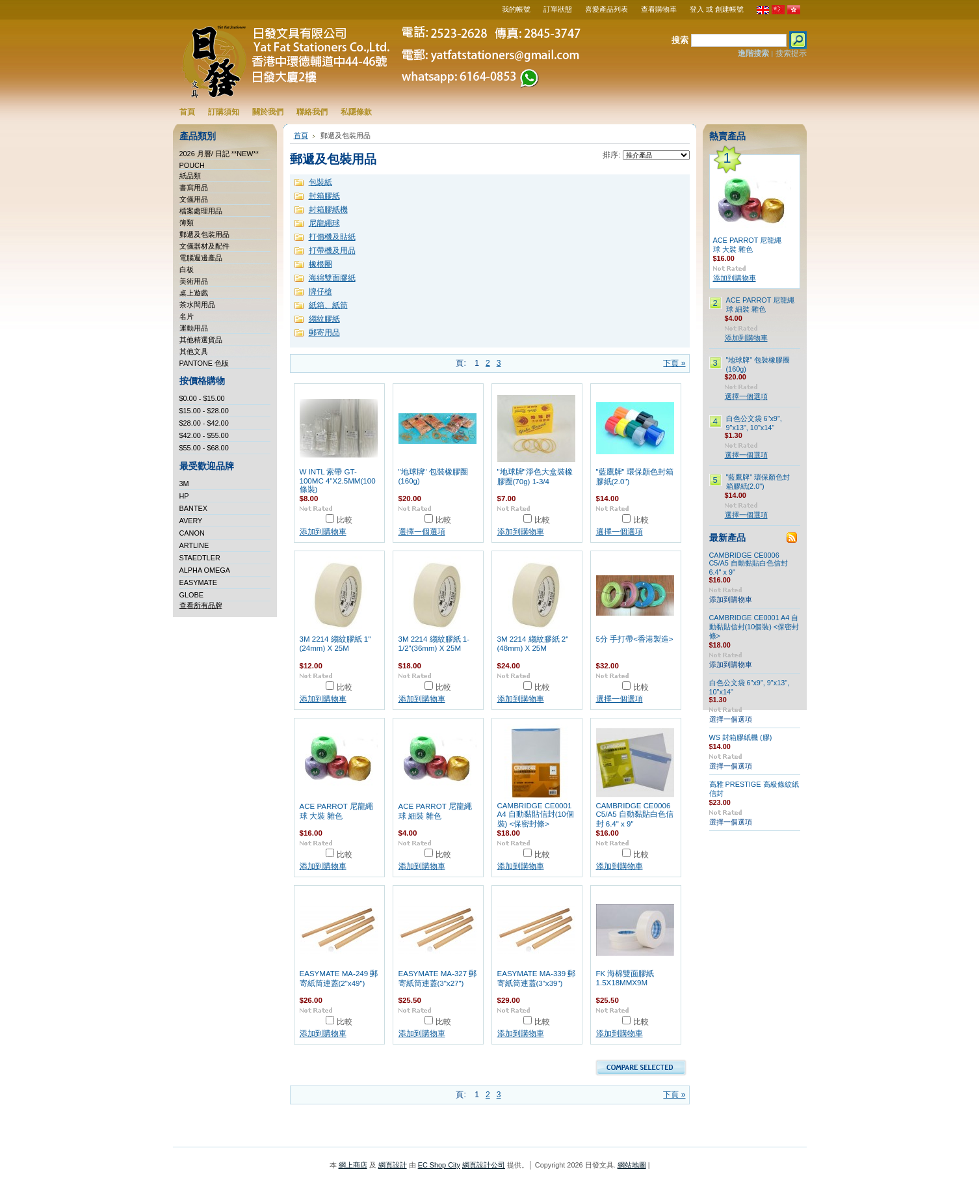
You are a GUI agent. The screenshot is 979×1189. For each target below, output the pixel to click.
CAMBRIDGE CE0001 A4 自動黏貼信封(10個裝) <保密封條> (535, 815)
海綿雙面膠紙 (332, 277)
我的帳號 (516, 9)
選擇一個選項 (421, 532)
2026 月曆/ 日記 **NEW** (219, 153)
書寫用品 (193, 187)
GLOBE (191, 595)
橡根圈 (320, 264)
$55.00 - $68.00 (204, 448)
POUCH (192, 165)
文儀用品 (193, 199)
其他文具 (193, 351)
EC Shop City (439, 1165)
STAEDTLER (199, 558)
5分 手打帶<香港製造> (634, 639)
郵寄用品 (324, 332)
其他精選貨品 (200, 340)
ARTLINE (194, 545)
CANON (192, 533)
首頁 (301, 135)
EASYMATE (198, 582)
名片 (186, 316)
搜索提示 (791, 53)
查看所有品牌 (200, 605)
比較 (344, 520)
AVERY (191, 521)
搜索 (680, 40)
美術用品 (193, 281)
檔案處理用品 (200, 211)
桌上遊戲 (193, 293)
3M (184, 483)
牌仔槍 (320, 291)
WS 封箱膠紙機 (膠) (740, 737)
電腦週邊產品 (200, 258)
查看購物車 (659, 9)
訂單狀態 (557, 9)
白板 (186, 269)
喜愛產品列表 (606, 9)
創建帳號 (729, 9)
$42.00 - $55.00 (204, 435)
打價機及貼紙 (332, 236)
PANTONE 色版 (204, 363)
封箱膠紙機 (328, 209)
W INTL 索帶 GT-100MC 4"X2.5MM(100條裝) (338, 480)
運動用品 (193, 328)
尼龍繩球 (324, 223)
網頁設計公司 (483, 1165)
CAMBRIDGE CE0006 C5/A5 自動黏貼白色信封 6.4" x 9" (634, 815)
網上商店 (353, 1165)
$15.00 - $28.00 (204, 411)
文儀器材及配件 (204, 246)
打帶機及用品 (332, 250)
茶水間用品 (197, 304)
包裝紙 (320, 182)
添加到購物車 (323, 532)
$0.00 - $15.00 (202, 398)
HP (184, 496)
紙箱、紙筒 (328, 305)
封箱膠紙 (324, 195)
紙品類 (190, 176)
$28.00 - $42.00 (204, 423)
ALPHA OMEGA (205, 570)
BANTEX (193, 508)
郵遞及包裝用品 (204, 234)
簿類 (186, 222)
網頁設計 (392, 1165)
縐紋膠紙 (324, 318)
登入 (697, 9)
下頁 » (674, 363)
